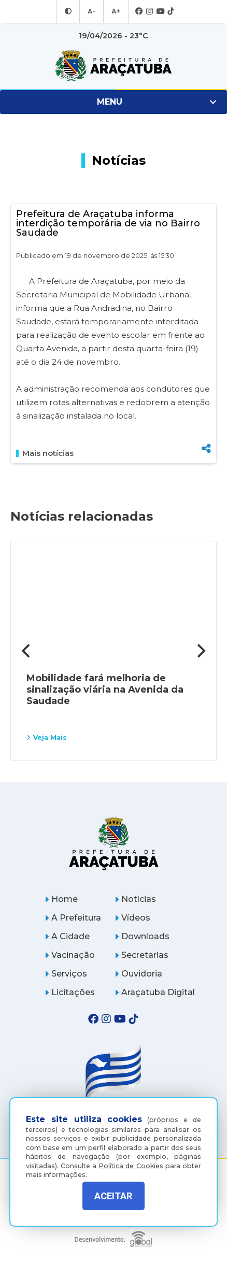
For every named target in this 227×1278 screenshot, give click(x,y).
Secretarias (141, 955)
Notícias (135, 899)
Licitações (70, 992)
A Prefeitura (73, 918)
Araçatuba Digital (155, 992)
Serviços (66, 974)
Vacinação (70, 955)
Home (61, 899)
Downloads (142, 936)
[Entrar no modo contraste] (69, 11)
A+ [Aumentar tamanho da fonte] (115, 11)
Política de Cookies (131, 1160)
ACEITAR (113, 1195)
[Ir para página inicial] (113, 66)
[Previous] (27, 651)
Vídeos (132, 918)
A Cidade (67, 936)
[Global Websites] (113, 1236)
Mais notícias (45, 453)
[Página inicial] (113, 843)
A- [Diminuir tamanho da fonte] (92, 11)
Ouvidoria (138, 974)
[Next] (200, 651)
